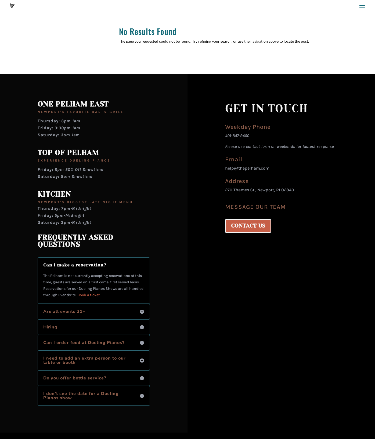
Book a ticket (88, 295)
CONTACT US (248, 226)
